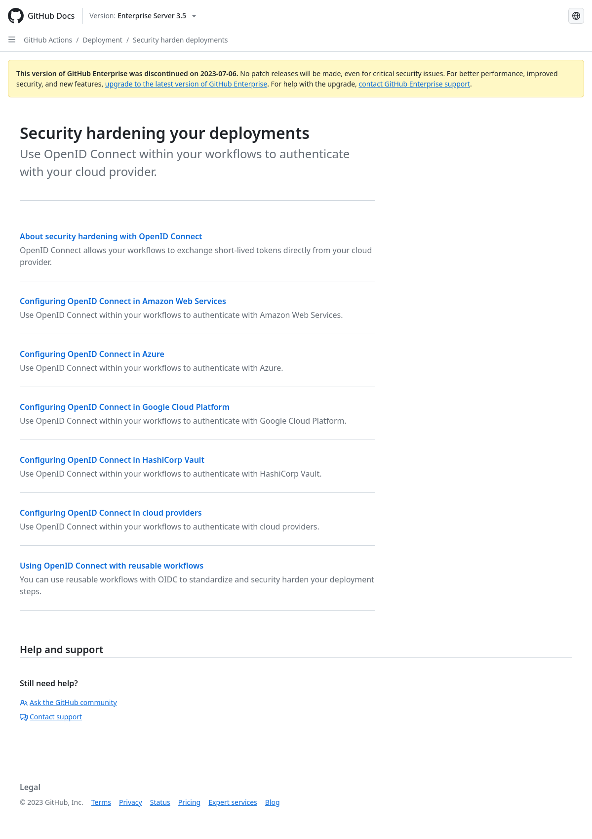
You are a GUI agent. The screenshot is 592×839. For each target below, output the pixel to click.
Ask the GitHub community (68, 702)
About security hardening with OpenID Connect (111, 236)
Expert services (232, 802)
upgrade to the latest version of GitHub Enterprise (186, 83)
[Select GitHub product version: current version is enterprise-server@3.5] (142, 16)
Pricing (189, 802)
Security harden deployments (180, 39)
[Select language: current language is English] (576, 16)
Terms (101, 802)
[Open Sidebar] (12, 39)
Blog (272, 802)
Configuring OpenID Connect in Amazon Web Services (123, 301)
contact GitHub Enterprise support (414, 83)
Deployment (102, 39)
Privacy (130, 802)
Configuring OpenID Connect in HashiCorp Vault (112, 459)
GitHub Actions (48, 39)
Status (160, 802)
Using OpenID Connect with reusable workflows (111, 565)
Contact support (51, 716)
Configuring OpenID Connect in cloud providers (111, 512)
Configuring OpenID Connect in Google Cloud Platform (125, 406)
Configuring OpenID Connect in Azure (92, 354)
